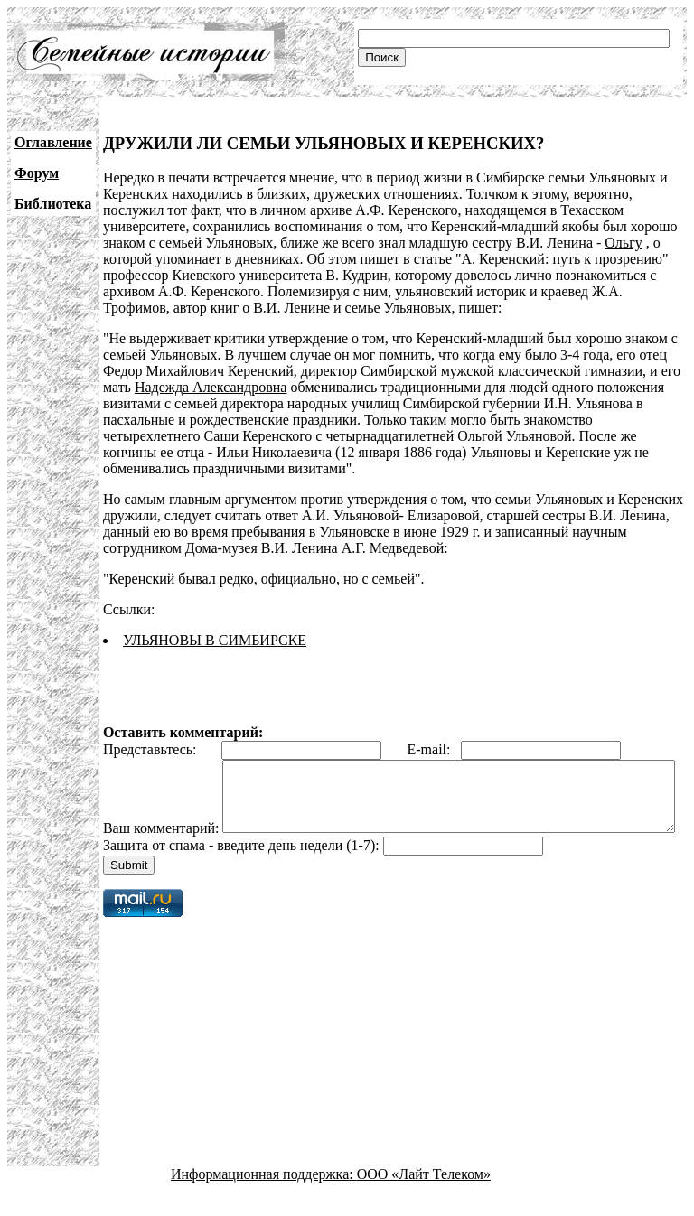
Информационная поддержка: (264, 1200)
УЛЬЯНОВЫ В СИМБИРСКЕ (214, 640)
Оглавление (53, 142)
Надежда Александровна (211, 387)
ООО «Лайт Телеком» (424, 1200)
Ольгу (623, 242)
